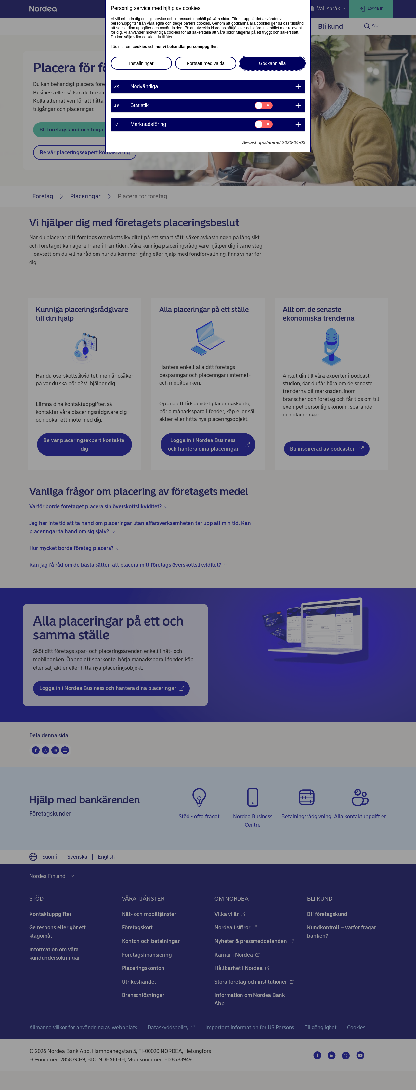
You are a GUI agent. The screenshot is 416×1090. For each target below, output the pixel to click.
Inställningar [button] (141, 63)
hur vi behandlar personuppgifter (186, 46)
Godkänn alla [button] (272, 63)
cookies (140, 46)
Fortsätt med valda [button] (206, 63)
